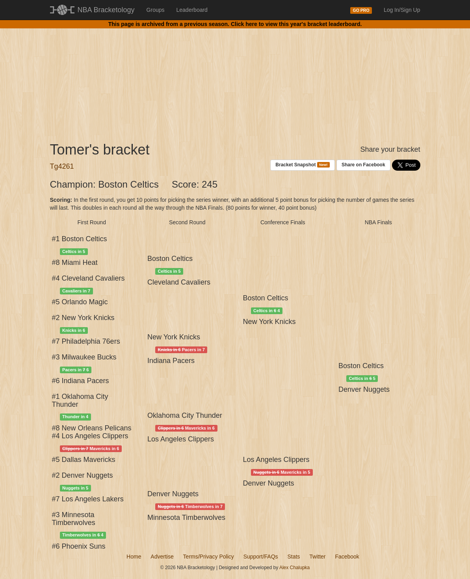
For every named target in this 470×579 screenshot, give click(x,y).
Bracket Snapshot (302, 165)
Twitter (317, 556)
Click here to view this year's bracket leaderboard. (296, 24)
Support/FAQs (260, 556)
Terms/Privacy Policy (208, 556)
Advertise (161, 556)
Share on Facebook (363, 165)
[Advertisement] (235, 79)
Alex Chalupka (294, 567)
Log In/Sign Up (402, 10)
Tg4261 (62, 166)
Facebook (347, 556)
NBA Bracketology (106, 10)
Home (133, 556)
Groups (156, 10)
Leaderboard (192, 10)
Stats (293, 556)
